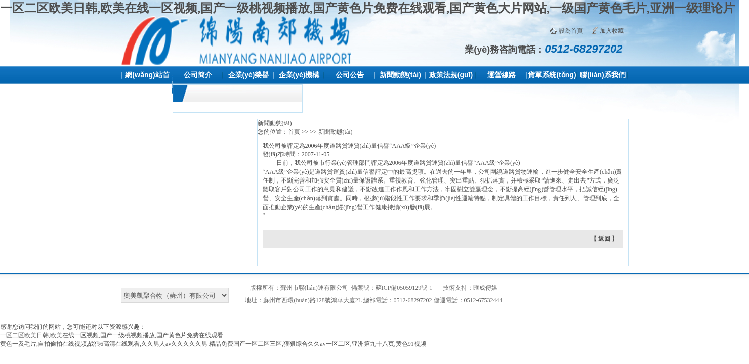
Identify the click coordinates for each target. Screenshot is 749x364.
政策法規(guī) (451, 75)
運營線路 (501, 75)
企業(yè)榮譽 (248, 75)
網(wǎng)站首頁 (147, 84)
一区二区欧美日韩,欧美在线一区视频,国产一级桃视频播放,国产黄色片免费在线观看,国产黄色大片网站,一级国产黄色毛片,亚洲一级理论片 (367, 8)
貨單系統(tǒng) (552, 75)
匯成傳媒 (485, 287)
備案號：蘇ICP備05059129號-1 (392, 287)
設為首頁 (571, 30)
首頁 (294, 131)
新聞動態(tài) (400, 75)
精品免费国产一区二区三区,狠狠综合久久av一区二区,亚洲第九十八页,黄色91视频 (317, 343)
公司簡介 (198, 75)
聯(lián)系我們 (602, 75)
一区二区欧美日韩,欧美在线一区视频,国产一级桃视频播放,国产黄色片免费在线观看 (111, 335)
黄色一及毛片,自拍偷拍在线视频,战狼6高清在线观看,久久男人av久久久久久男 (103, 343)
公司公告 (350, 75)
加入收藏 (612, 30)
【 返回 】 (604, 238)
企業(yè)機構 (299, 75)
